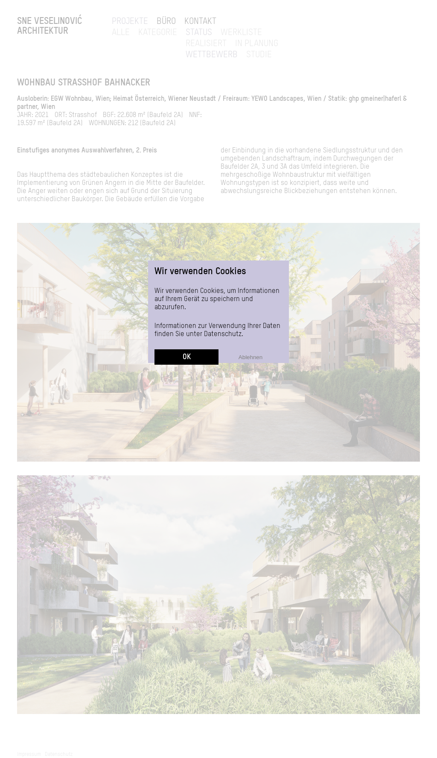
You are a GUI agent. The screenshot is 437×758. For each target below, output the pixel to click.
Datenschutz (223, 284)
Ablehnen (250, 306)
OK (187, 306)
